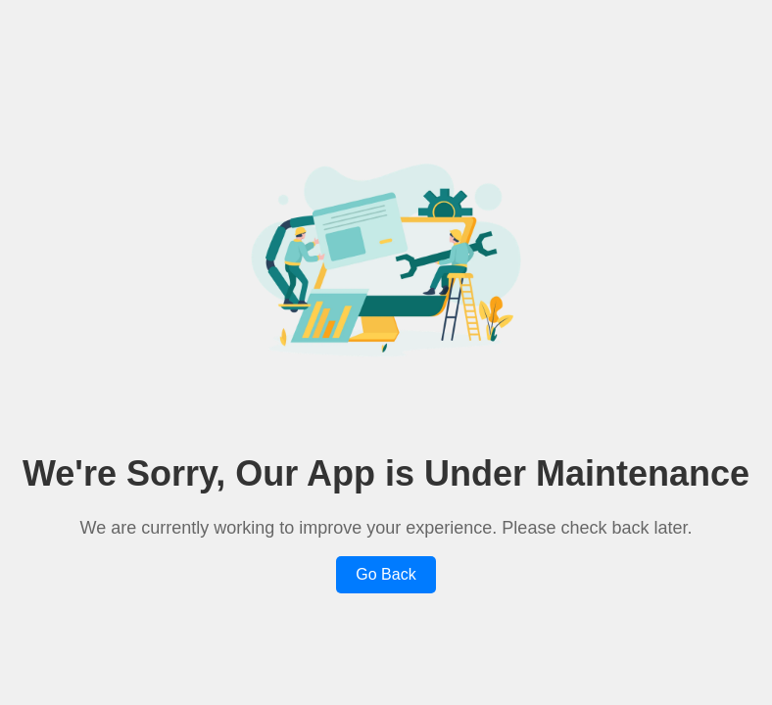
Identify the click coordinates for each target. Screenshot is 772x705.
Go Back (385, 574)
